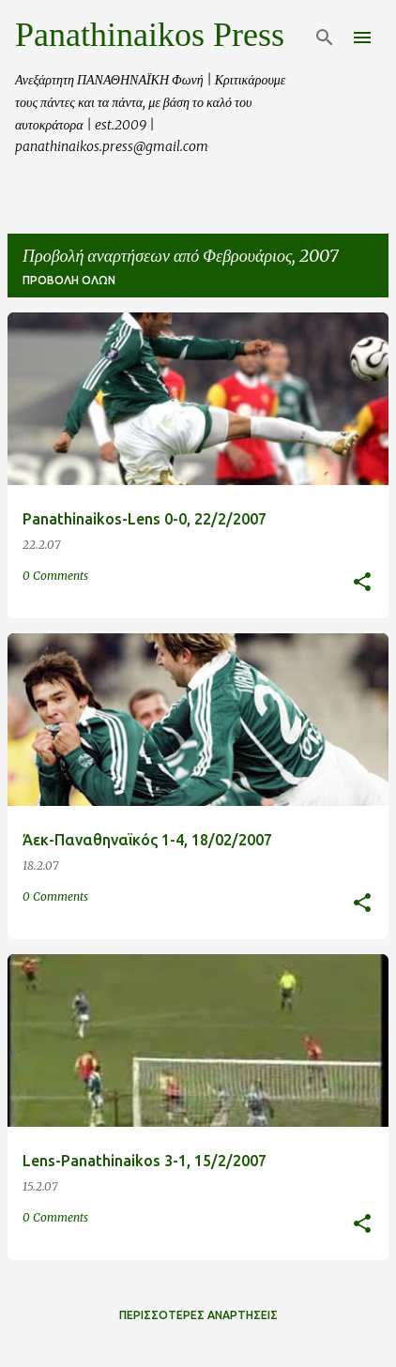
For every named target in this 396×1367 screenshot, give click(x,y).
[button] (362, 583)
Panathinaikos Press (149, 34)
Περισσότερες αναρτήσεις (198, 1315)
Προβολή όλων (69, 280)
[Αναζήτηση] (324, 37)
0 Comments (55, 576)
